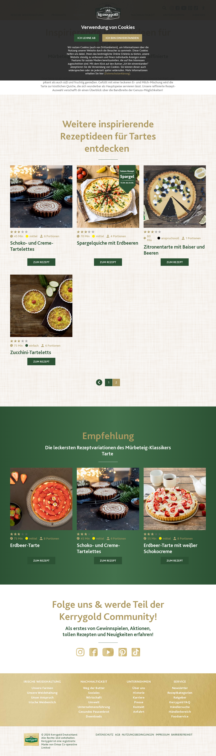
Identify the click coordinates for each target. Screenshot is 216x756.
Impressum (163, 734)
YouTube (108, 652)
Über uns (138, 688)
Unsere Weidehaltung (42, 693)
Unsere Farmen (42, 688)
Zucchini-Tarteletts (30, 352)
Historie (139, 693)
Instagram (80, 652)
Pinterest (122, 652)
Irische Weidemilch (42, 702)
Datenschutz (104, 734)
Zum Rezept (41, 262)
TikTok (136, 652)
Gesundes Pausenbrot (93, 712)
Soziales (94, 693)
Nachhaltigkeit (93, 681)
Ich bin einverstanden (122, 38)
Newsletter (180, 688)
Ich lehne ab (86, 38)
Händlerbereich (180, 712)
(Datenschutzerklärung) (117, 73)
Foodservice (179, 716)
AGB (117, 734)
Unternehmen (139, 681)
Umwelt (94, 702)
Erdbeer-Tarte (25, 545)
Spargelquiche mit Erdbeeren (107, 243)
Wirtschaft (94, 697)
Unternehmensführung (94, 707)
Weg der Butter (94, 688)
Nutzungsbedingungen (138, 734)
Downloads (94, 716)
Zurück (99, 382)
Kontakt (138, 707)
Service (180, 681)
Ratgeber (179, 697)
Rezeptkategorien (179, 693)
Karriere (139, 697)
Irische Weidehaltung (42, 681)
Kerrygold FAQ (179, 702)
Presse (138, 702)
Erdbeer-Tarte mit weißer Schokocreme (170, 548)
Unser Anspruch (42, 697)
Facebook (93, 652)
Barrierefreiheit (181, 734)
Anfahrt (138, 712)
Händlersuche (180, 707)
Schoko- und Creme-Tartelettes (31, 246)
